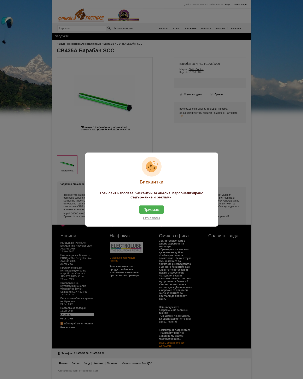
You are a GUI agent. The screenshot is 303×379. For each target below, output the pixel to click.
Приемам (152, 209)
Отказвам (151, 218)
